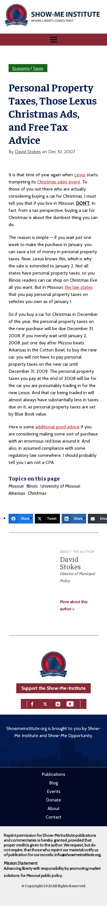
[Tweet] (47, 518)
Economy (21, 68)
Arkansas (17, 493)
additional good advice (57, 427)
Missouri (16, 486)
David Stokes (28, 151)
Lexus (80, 174)
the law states (79, 287)
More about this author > (74, 605)
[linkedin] (58, 703)
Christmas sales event (58, 182)
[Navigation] (53, 40)
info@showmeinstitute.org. (77, 854)
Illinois (32, 486)
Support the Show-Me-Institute (53, 688)
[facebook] (32, 703)
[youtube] (70, 703)
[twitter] (45, 703)
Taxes (38, 68)
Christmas (37, 493)
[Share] (21, 518)
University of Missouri (60, 486)
